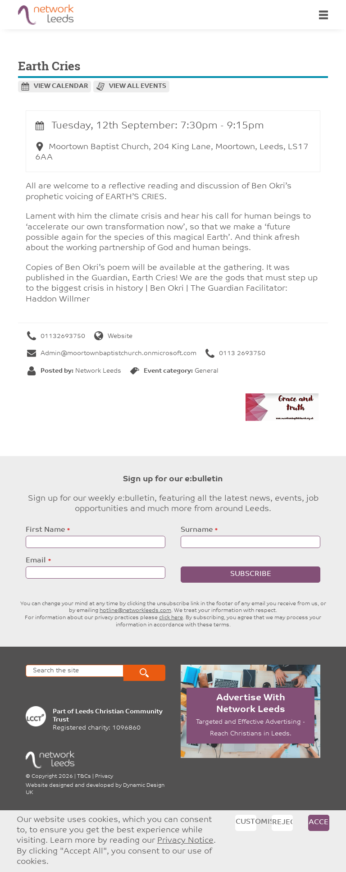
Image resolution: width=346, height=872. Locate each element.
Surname (197, 530)
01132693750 (56, 336)
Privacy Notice (185, 840)
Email (36, 560)
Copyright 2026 (52, 776)
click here (171, 618)
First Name (45, 530)
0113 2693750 (235, 353)
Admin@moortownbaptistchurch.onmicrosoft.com (111, 353)
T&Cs (84, 776)
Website (113, 336)
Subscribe (250, 574)
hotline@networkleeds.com (135, 610)
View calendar (61, 86)
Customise (246, 822)
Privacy (104, 776)
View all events (137, 86)
